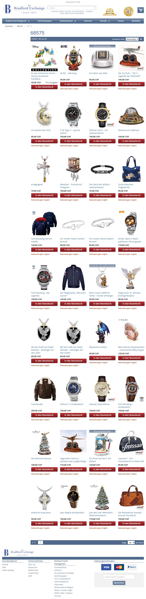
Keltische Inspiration (41, 512)
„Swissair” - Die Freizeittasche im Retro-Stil (131, 460)
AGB (30, 576)
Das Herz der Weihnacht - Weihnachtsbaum (101, 514)
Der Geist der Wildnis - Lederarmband (100, 186)
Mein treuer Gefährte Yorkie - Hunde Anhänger (101, 294)
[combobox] (72, 8)
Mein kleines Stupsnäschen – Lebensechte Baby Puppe (131, 348)
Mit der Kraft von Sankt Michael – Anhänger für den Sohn (42, 350)
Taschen (57, 596)
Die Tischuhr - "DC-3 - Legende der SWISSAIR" (129, 74)
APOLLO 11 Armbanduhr (72, 404)
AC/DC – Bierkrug (68, 73)
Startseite (9, 26)
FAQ (78, 2)
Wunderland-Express (41, 458)
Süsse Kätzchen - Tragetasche (126, 186)
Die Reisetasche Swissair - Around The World (130, 514)
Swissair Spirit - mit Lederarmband (98, 131)
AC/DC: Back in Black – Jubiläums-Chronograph (129, 240)
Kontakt (5, 564)
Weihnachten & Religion (63, 587)
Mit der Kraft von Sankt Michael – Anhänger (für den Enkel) (71, 350)
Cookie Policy (33, 573)
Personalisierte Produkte (64, 573)
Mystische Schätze (98, 347)
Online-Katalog (8, 570)
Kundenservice (71, 2)
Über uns (32, 564)
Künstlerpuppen (60, 576)
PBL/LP (20, 26)
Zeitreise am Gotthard (128, 130)
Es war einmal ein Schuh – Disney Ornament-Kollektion (43, 76)
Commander (37, 404)
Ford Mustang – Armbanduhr (125, 405)
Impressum (32, 567)
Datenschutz (33, 570)
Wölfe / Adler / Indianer (63, 593)
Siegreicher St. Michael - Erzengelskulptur (129, 294)
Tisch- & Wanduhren (62, 579)
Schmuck (57, 570)
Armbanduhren (60, 567)
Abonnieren (119, 583)
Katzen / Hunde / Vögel (63, 590)
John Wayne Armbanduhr (72, 512)
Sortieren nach (118, 39)
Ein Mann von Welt (98, 73)
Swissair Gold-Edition (99, 404)
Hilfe (4, 567)
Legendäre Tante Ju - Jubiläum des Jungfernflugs (73, 460)
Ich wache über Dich (41, 130)
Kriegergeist (37, 184)
